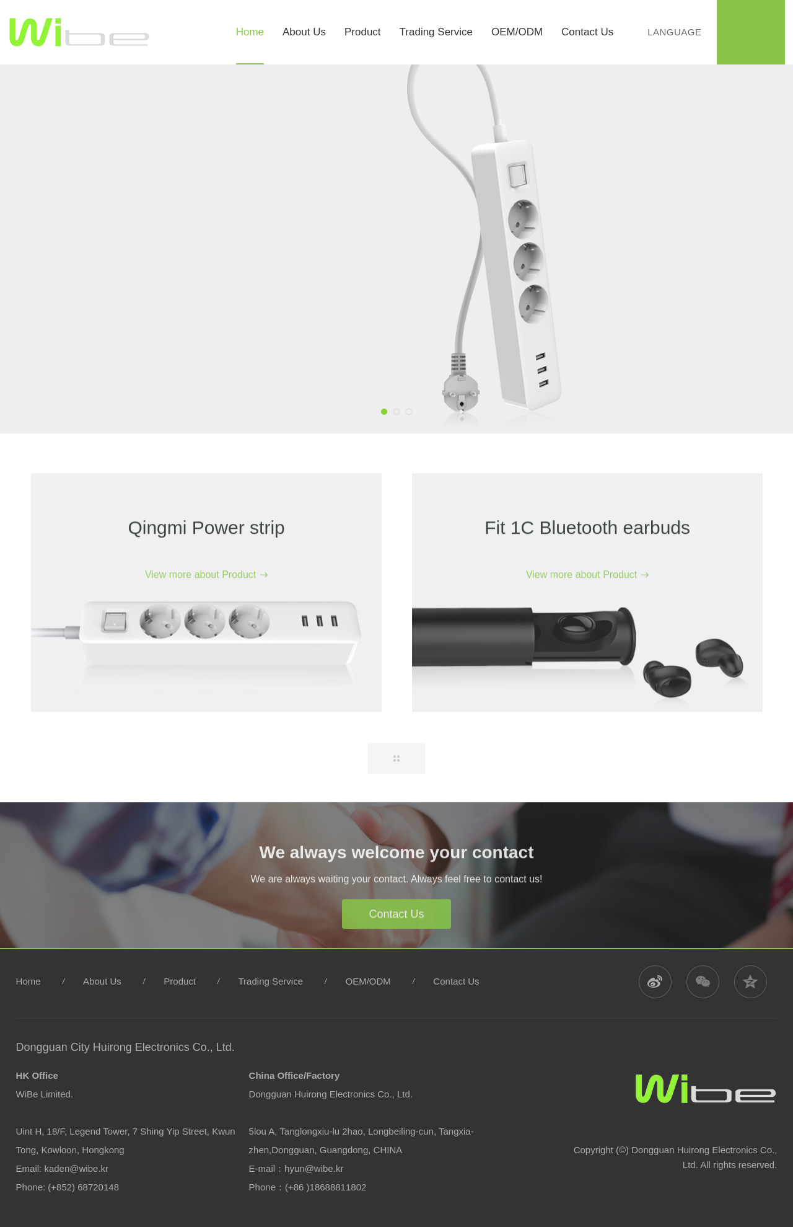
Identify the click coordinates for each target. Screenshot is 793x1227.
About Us (102, 981)
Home (28, 981)
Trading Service (271, 981)
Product (180, 981)
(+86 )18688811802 (325, 1187)
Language (673, 32)
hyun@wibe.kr (313, 1168)
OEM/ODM (368, 981)
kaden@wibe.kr (76, 1168)
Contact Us (396, 932)
